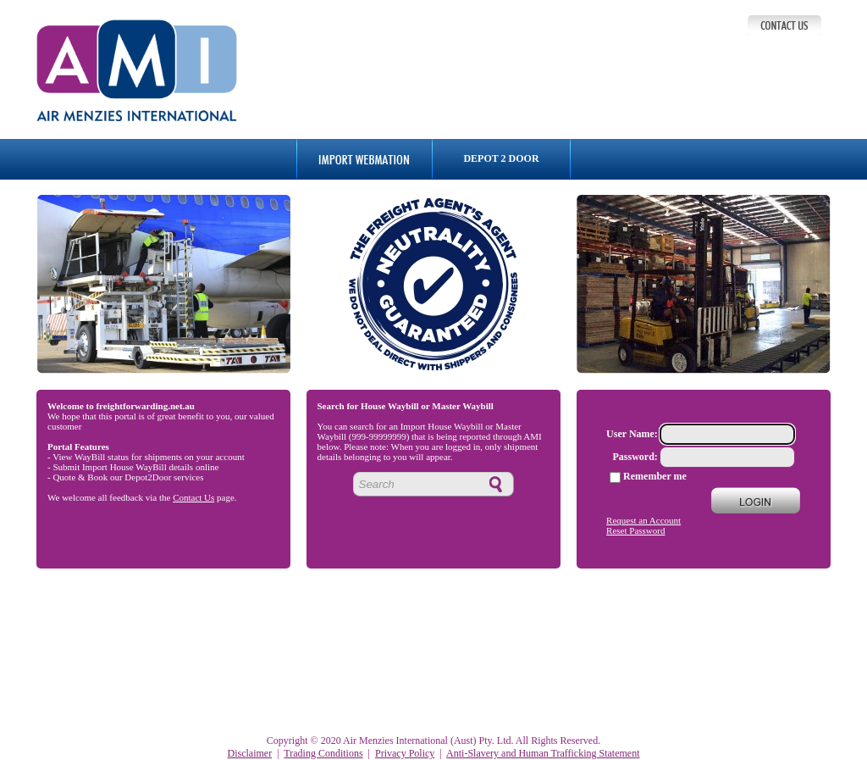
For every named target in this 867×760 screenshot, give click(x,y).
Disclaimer (250, 753)
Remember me (655, 476)
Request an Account (643, 520)
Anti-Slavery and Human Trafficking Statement (542, 753)
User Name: (632, 434)
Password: (635, 457)
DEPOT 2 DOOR (501, 158)
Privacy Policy (404, 753)
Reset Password (635, 530)
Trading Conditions (323, 753)
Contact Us (193, 497)
